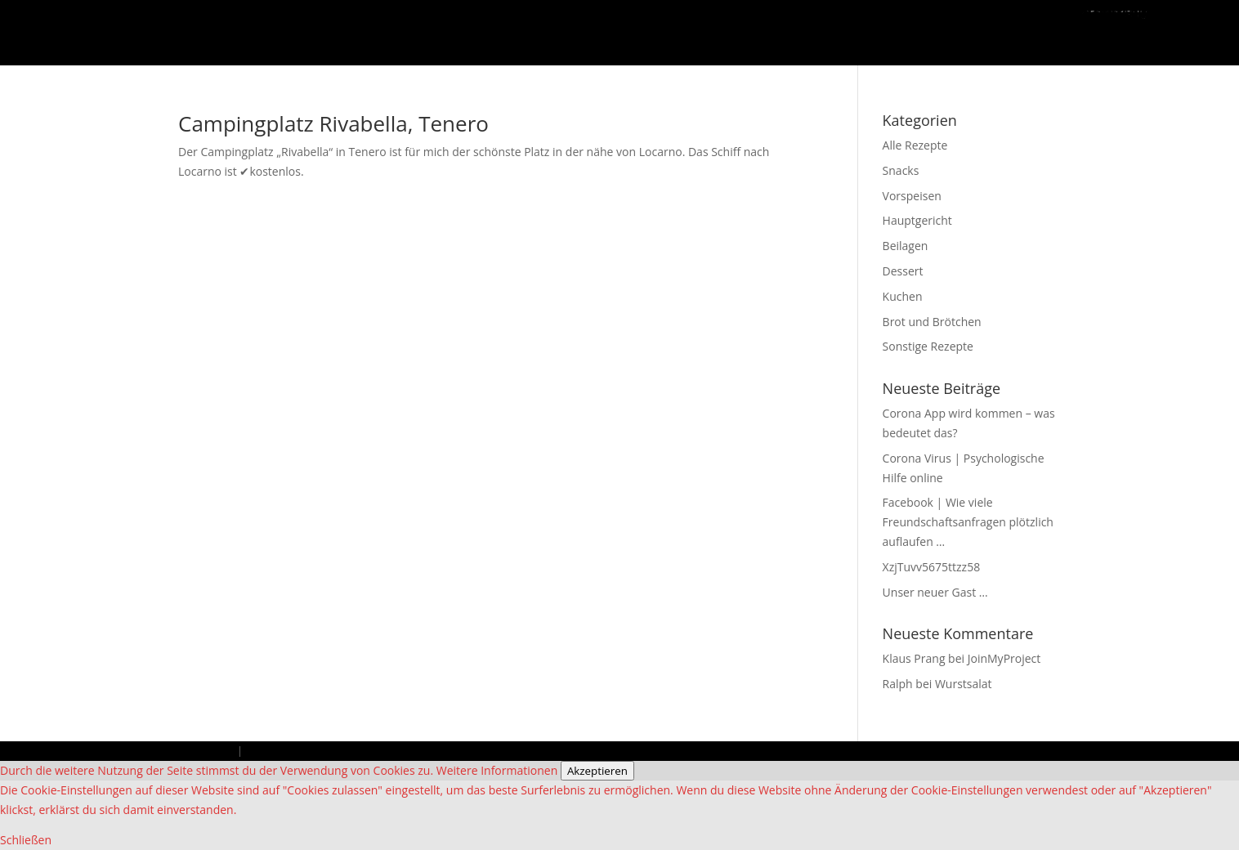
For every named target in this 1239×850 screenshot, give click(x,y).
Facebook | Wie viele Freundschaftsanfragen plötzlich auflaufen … (968, 521)
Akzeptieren (597, 770)
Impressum (206, 750)
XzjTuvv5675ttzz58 (932, 567)
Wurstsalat (963, 683)
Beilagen (905, 245)
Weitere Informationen (496, 770)
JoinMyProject (1004, 658)
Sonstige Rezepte (928, 346)
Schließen (25, 840)
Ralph (898, 683)
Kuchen (903, 296)
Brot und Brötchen (932, 321)
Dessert (903, 271)
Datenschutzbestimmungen (314, 750)
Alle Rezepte (915, 145)
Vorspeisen (912, 196)
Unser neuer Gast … (935, 592)
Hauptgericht (917, 220)
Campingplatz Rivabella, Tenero (333, 123)
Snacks (901, 170)
